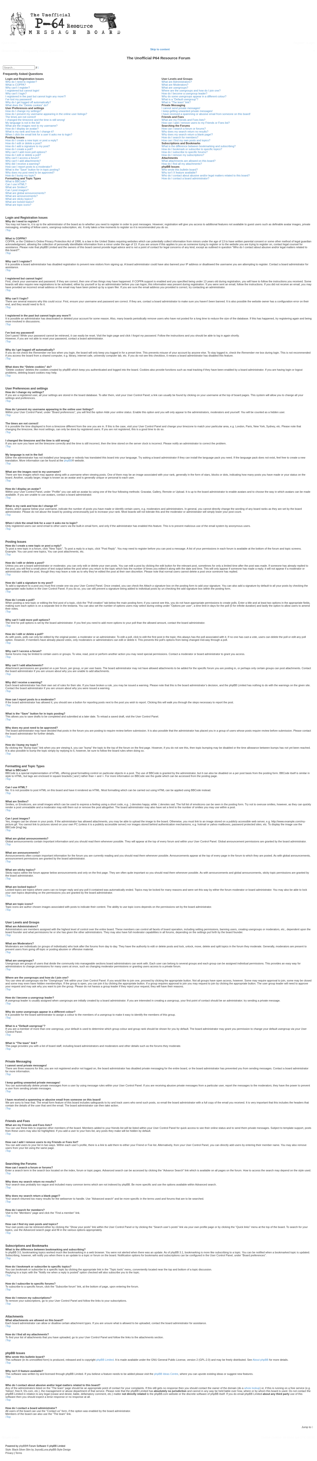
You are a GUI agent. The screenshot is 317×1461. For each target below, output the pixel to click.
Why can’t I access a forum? (22, 157)
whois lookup (252, 1388)
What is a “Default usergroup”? (180, 99)
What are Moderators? (175, 84)
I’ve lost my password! (18, 99)
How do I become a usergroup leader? (184, 93)
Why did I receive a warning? (22, 163)
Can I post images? (17, 190)
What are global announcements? (25, 193)
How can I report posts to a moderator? (28, 166)
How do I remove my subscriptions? (183, 154)
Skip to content (160, 49)
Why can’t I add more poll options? (26, 152)
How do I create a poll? (19, 149)
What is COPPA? (15, 84)
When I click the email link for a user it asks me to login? (38, 134)
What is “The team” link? (176, 102)
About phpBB (260, 1359)
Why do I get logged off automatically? (28, 102)
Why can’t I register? (17, 87)
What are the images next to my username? (31, 125)
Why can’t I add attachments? (23, 160)
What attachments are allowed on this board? (189, 160)
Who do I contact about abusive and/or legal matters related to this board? (206, 175)
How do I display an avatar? (22, 128)
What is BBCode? (16, 181)
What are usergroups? (175, 87)
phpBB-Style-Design (60, 1449)
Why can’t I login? (16, 93)
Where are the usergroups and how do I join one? (191, 90)
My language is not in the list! (22, 122)
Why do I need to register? (21, 81)
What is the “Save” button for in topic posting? (32, 169)
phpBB (68, 460)
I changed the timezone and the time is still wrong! (35, 119)
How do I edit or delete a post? (23, 143)
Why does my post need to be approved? (30, 172)
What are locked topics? (19, 201)
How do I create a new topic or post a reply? (31, 140)
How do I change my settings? (23, 111)
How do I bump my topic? (20, 175)
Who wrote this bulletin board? (180, 169)
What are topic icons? (18, 204)
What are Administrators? (177, 81)
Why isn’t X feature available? (179, 172)
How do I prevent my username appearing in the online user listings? (46, 113)
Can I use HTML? (15, 184)
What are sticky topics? (19, 198)
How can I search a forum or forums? (184, 128)
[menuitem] (310, 43)
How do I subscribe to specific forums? (185, 152)
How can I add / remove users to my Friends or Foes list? (196, 122)
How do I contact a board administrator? (185, 178)
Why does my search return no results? (185, 131)
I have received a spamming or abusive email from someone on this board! (206, 113)
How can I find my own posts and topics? (186, 140)
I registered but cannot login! (22, 90)
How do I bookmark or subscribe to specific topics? (192, 149)
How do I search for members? (180, 137)
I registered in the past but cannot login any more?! (35, 96)
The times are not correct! (20, 116)
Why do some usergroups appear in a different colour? (194, 96)
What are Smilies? (16, 187)
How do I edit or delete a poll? (23, 154)
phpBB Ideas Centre (166, 1373)
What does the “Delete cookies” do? (26, 105)
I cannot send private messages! (181, 108)
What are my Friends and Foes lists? (183, 119)
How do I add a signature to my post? (27, 146)
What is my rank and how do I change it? (29, 131)
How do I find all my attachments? (182, 163)
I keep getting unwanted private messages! (187, 111)
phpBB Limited (105, 1359)
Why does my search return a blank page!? (187, 134)
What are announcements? (21, 195)
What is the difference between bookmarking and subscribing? (199, 146)
